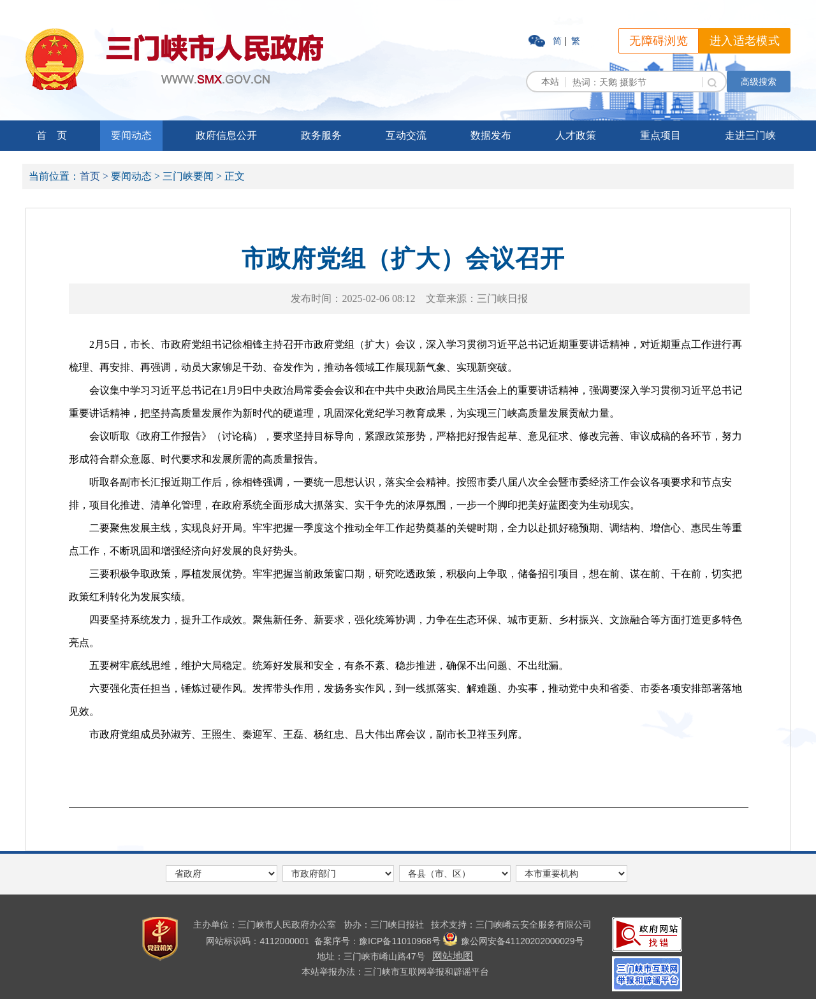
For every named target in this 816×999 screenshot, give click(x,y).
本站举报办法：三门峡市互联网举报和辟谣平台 (395, 972)
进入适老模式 (745, 40)
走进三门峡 (750, 135)
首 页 (51, 135)
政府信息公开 (226, 135)
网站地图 (452, 956)
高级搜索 (758, 81)
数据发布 (490, 135)
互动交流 (406, 135)
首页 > (94, 176)
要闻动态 (131, 135)
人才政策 (575, 135)
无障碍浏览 (658, 40)
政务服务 (321, 135)
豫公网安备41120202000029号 (513, 941)
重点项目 (660, 135)
